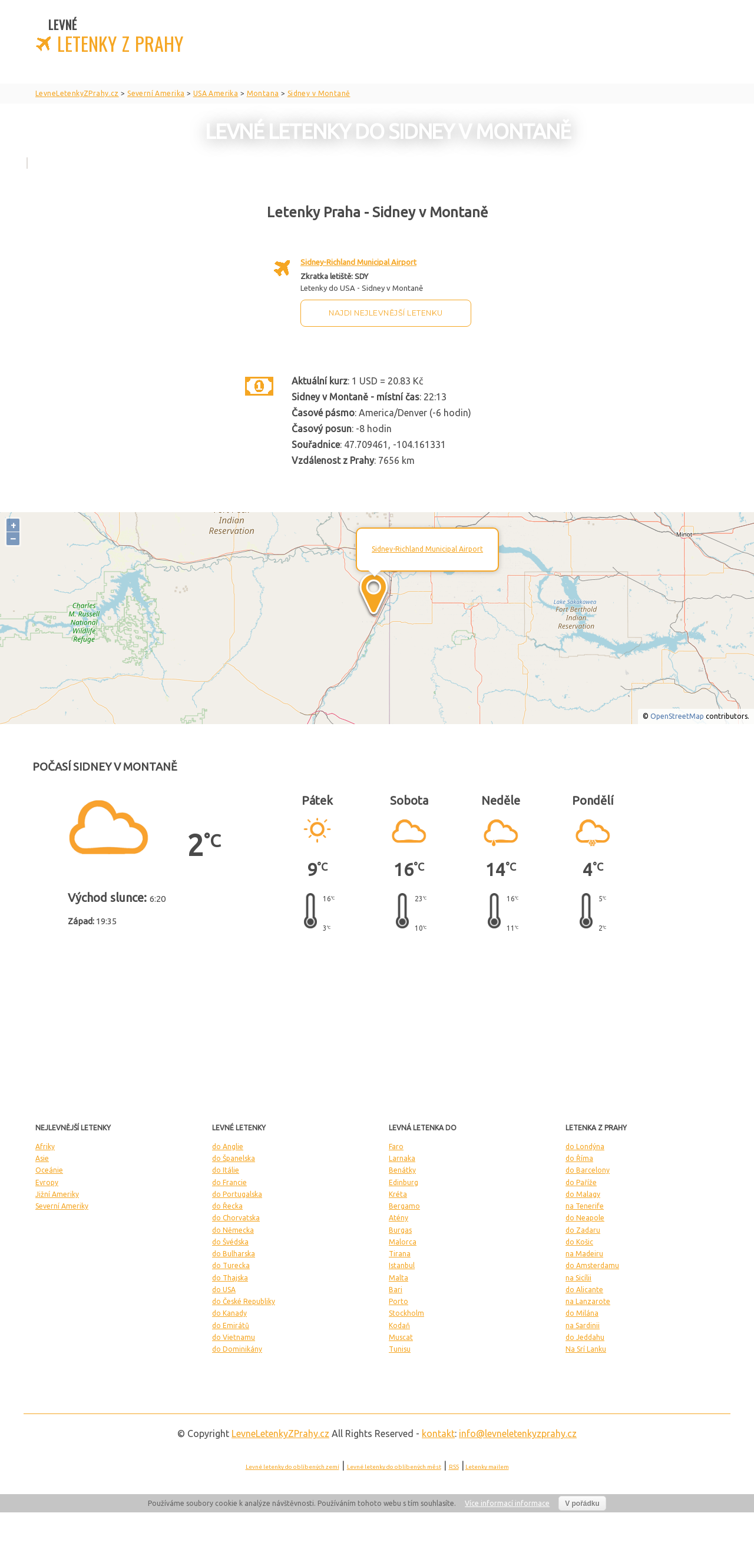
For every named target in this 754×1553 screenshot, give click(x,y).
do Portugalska (237, 1194)
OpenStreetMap (677, 716)
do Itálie (225, 1170)
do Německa (233, 1230)
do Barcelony (588, 1170)
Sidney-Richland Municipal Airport (358, 262)
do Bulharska (233, 1253)
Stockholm (406, 1313)
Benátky (402, 1170)
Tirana (400, 1253)
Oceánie (49, 1170)
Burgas (400, 1230)
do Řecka (227, 1206)
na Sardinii (583, 1325)
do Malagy (583, 1194)
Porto (398, 1301)
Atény (398, 1218)
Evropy (46, 1182)
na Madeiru (584, 1253)
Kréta (398, 1194)
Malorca (402, 1242)
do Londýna (585, 1146)
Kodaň (399, 1325)
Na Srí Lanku (586, 1349)
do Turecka (231, 1265)
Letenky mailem (487, 1467)
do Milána (582, 1313)
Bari (395, 1289)
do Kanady (229, 1313)
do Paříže (581, 1182)
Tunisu (400, 1349)
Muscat (401, 1337)
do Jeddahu (585, 1337)
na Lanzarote (588, 1301)
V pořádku (582, 1503)
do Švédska (230, 1242)
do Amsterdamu (592, 1265)
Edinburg (403, 1182)
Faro (396, 1146)
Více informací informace (507, 1503)
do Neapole (585, 1218)
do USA (224, 1289)
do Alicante (584, 1289)
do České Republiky (243, 1301)
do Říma (579, 1158)
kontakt (438, 1433)
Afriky (45, 1146)
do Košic (579, 1242)
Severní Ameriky (61, 1206)
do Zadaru (583, 1230)
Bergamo (404, 1206)
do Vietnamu (233, 1337)
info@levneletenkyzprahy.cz (518, 1433)
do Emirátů (230, 1325)
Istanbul (402, 1265)
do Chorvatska (236, 1218)
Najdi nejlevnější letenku (386, 312)
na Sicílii (578, 1278)
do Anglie (227, 1146)
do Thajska (230, 1278)
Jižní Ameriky (57, 1194)
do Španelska (233, 1158)
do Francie (229, 1182)
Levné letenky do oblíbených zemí (292, 1467)
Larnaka (402, 1158)
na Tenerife (585, 1206)
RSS (454, 1467)
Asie (42, 1158)
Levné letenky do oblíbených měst (394, 1467)
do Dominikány (237, 1349)
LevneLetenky (280, 1433)
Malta (398, 1278)
